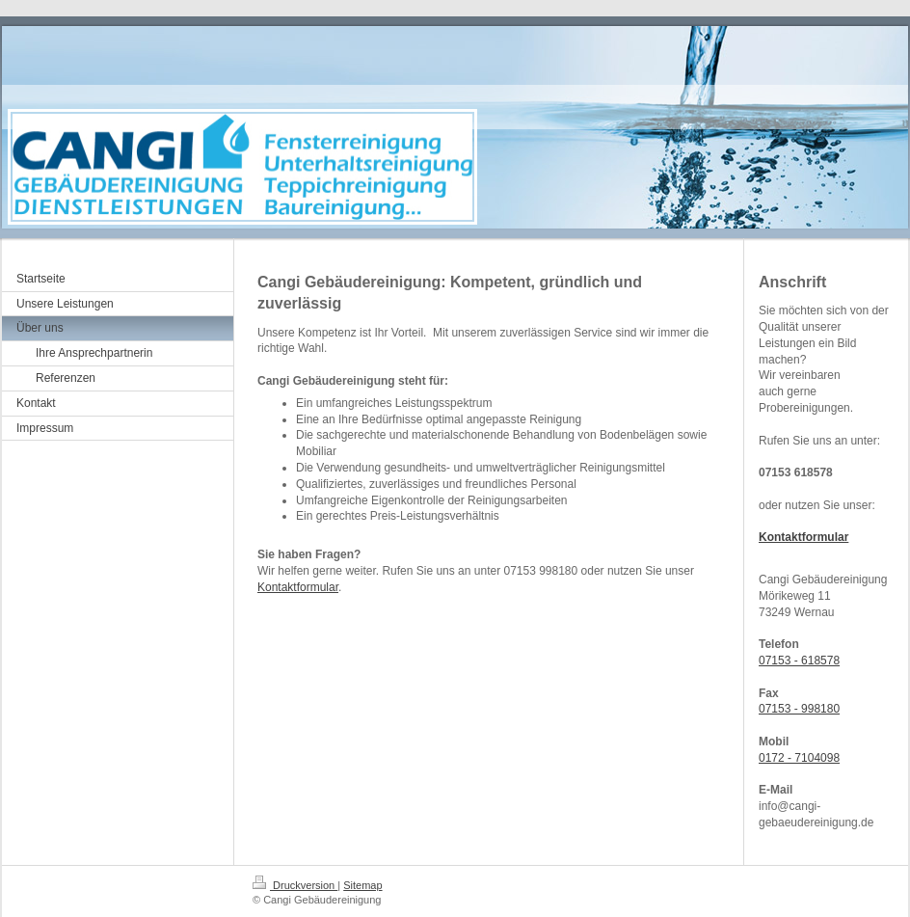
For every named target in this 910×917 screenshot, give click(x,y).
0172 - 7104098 (799, 758)
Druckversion (295, 885)
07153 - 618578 (799, 660)
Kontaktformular (297, 587)
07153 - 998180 (799, 708)
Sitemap (362, 885)
